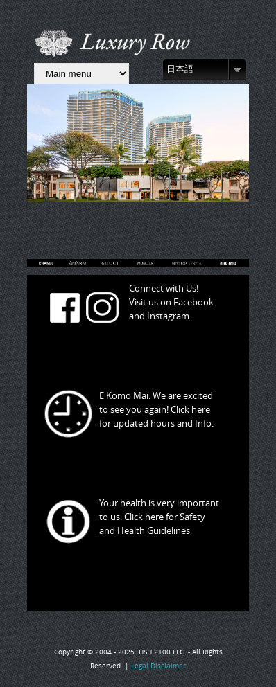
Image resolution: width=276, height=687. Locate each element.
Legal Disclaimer (158, 665)
